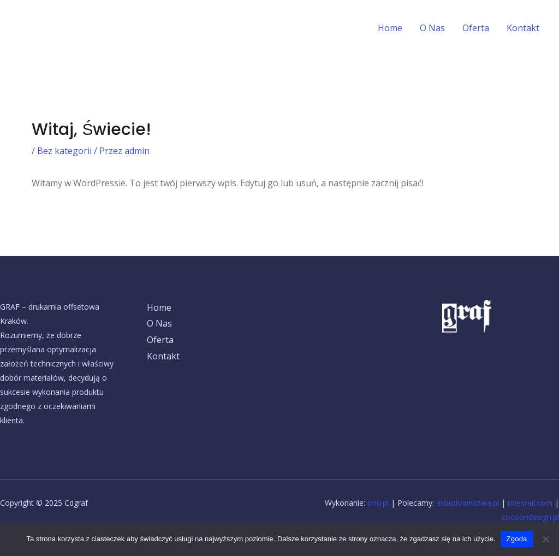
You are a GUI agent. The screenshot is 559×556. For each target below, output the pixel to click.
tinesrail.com (530, 503)
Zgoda (516, 539)
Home (390, 28)
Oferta (475, 28)
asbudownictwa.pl (467, 503)
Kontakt (523, 28)
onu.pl (378, 503)
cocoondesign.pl (530, 517)
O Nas (432, 28)
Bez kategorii (64, 151)
